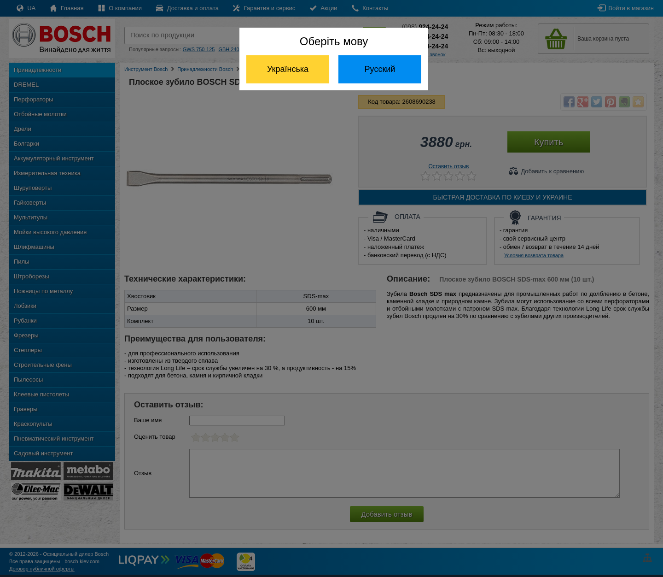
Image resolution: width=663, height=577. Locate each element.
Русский (380, 69)
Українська (287, 69)
